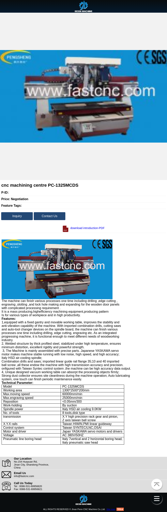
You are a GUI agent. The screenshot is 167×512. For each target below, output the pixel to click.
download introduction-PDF (83, 228)
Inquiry (17, 216)
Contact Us (49, 216)
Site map (111, 509)
